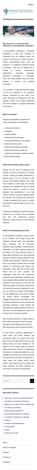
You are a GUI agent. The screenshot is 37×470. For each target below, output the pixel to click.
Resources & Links (11, 433)
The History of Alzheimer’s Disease (17, 417)
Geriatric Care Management (14, 423)
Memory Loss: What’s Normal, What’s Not (19, 404)
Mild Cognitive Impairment (14, 411)
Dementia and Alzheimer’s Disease (17, 414)
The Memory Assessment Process (17, 401)
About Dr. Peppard (9, 447)
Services (6, 452)
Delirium (8, 420)
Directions (6, 462)
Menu (31, 4)
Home (5, 442)
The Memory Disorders (13, 407)
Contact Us (7, 457)
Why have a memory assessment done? (19, 398)
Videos (7, 430)
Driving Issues (10, 426)
